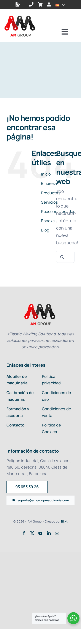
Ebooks (47, 220)
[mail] (57, 533)
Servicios (49, 202)
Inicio (46, 174)
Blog (45, 230)
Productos (50, 192)
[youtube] (40, 533)
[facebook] (24, 533)
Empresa (49, 183)
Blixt (64, 521)
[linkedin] (49, 533)
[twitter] (32, 533)
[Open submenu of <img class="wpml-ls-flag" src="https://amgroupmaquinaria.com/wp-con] (62, 4)
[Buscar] (62, 257)
